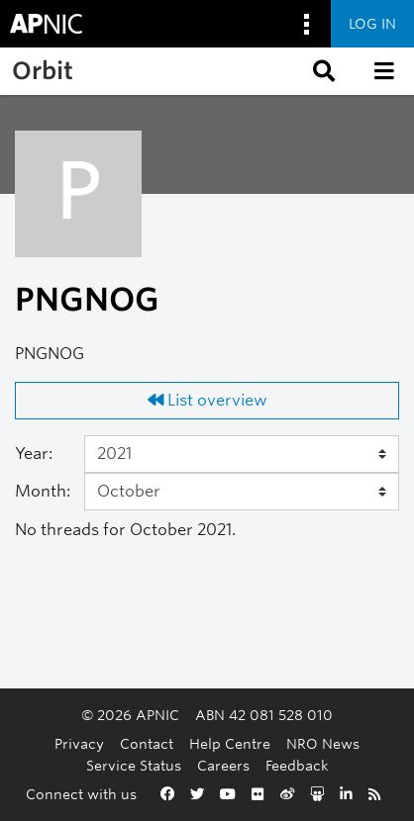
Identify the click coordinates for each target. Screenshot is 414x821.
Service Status (133, 765)
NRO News (323, 743)
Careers (223, 765)
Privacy (79, 743)
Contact (146, 743)
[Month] (241, 491)
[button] (322, 71)
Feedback (297, 765)
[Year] (241, 454)
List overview (207, 400)
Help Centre (229, 743)
